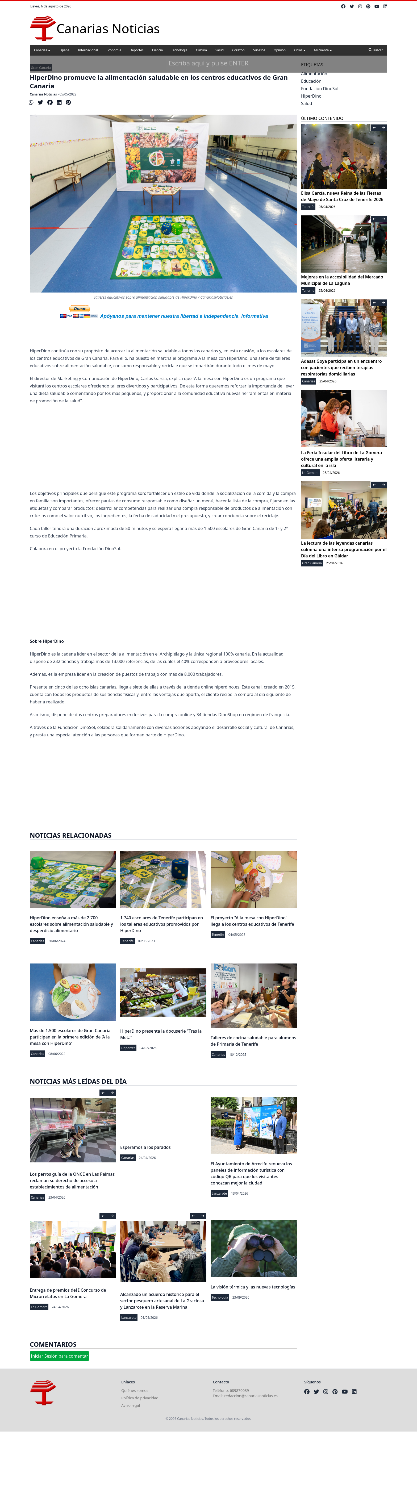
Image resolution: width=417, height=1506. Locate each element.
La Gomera (39, 1307)
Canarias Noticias (43, 94)
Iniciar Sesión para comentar (59, 1356)
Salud (219, 50)
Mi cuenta (323, 50)
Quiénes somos (134, 1390)
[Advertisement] (163, 447)
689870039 (239, 1390)
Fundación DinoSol (319, 88)
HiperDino (311, 96)
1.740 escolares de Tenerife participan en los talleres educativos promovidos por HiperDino (161, 924)
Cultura (201, 50)
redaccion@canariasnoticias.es (251, 1395)
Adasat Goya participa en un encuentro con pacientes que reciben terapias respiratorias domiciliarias (341, 367)
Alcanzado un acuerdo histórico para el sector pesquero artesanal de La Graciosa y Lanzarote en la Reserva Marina (162, 1300)
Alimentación (314, 74)
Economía (113, 50)
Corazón (238, 50)
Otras (299, 50)
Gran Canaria (41, 67)
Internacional (88, 50)
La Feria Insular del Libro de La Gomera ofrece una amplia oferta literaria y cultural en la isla (341, 459)
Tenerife (127, 941)
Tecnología (179, 50)
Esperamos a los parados (145, 1147)
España (64, 50)
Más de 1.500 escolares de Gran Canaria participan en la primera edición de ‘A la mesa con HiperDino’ (70, 1037)
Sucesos (259, 50)
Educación (311, 81)
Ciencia (157, 50)
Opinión (280, 50)
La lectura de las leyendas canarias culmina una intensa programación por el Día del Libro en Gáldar (343, 549)
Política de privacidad (140, 1397)
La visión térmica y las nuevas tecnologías (253, 1287)
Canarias (42, 50)
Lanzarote (219, 1193)
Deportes (137, 50)
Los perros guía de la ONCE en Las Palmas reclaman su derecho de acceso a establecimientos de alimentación (72, 1180)
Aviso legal (130, 1405)
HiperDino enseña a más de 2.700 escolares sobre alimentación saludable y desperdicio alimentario (71, 924)
